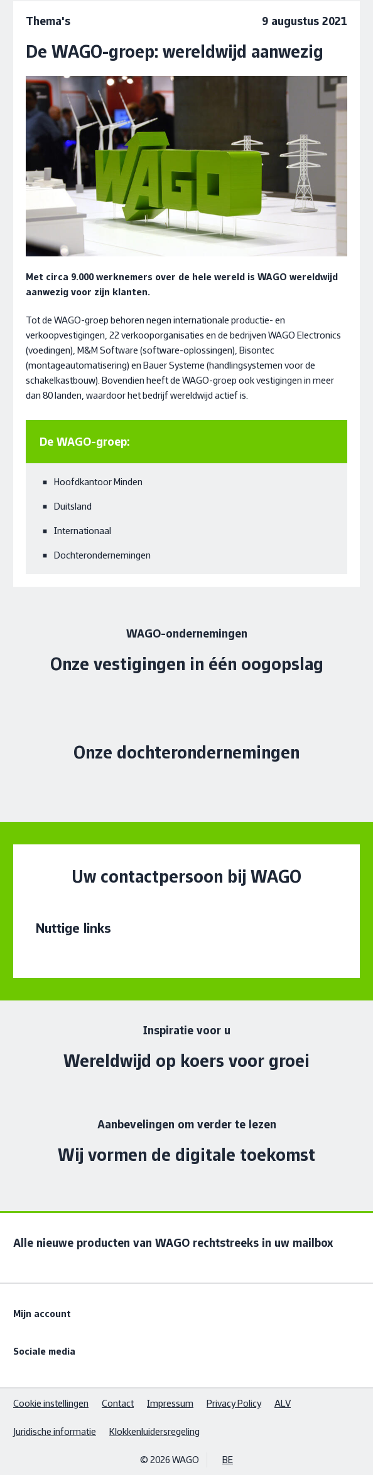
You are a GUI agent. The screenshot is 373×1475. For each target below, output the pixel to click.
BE (227, 1459)
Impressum (170, 1403)
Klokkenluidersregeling (154, 1431)
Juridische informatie (54, 1431)
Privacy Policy (234, 1403)
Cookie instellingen (51, 1403)
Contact (118, 1403)
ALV (282, 1403)
